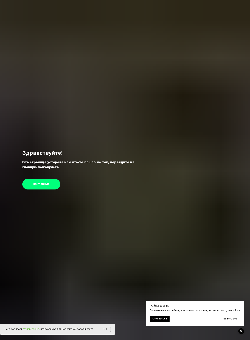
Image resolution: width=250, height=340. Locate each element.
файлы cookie (31, 329)
